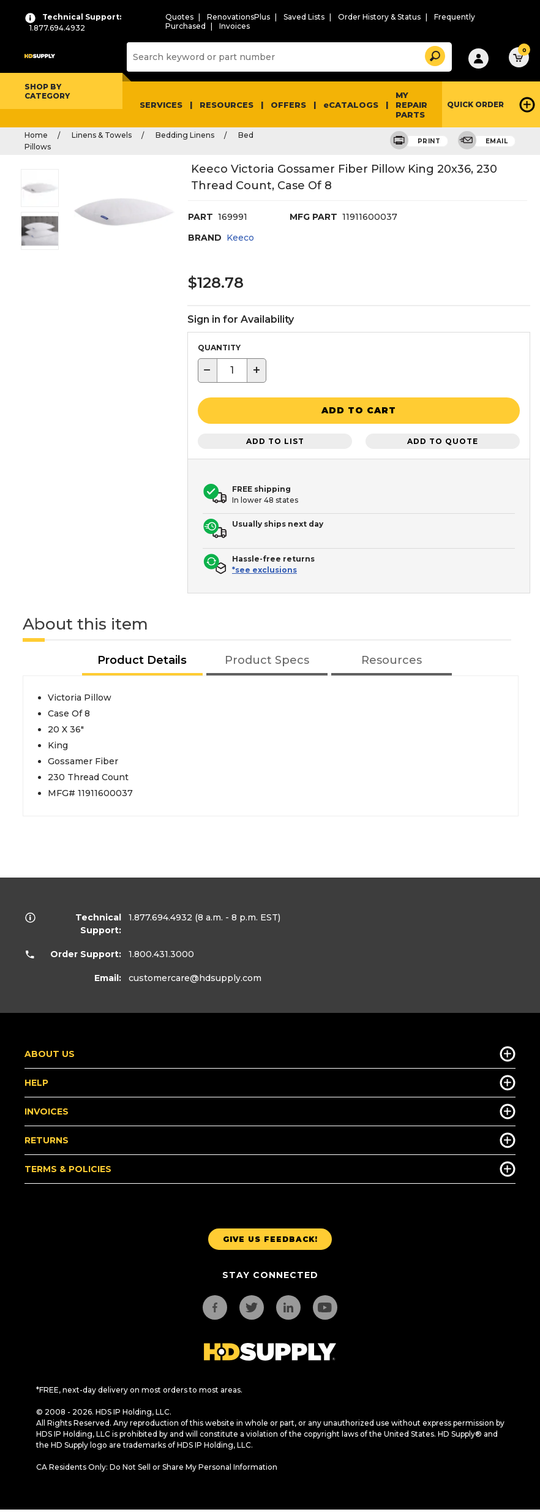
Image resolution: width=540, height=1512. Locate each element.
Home (36, 135)
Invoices (234, 26)
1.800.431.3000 (161, 952)
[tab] (142, 659)
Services (161, 105)
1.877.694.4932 (160, 915)
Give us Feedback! (270, 1237)
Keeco (240, 237)
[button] (434, 54)
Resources (226, 105)
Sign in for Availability (240, 319)
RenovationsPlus (238, 16)
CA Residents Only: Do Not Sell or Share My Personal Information (156, 1465)
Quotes (179, 16)
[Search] (288, 57)
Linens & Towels (102, 135)
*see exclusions (264, 568)
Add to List (275, 439)
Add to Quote (442, 439)
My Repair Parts (411, 104)
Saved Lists (303, 16)
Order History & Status (379, 16)
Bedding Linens (185, 135)
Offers (288, 105)
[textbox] (232, 370)
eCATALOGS (350, 105)
